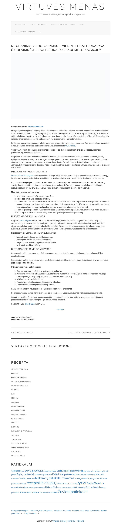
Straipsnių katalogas (20, 511)
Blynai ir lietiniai (19, 378)
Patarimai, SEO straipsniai (41, 511)
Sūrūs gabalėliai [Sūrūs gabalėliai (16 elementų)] (32, 487)
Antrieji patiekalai (38, 25)
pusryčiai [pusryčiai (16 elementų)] (23, 484)
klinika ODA (30, 304)
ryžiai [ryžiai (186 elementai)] (82, 483)
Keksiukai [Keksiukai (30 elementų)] (91, 474)
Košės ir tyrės (18, 410)
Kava (73, 25)
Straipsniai (30, 319)
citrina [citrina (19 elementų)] (54, 471)
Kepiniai (14, 398)
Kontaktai (71, 521)
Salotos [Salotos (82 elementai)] (99, 483)
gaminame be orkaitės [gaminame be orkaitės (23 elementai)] (92, 471)
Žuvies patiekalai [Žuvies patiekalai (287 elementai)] (72, 492)
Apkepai (14, 373)
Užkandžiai (20, 25)
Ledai (81, 25)
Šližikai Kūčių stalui (23, 332)
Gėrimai (14, 390)
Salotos (15, 427)
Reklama (80, 521)
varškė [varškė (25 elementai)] (74, 487)
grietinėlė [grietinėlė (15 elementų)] (105, 471)
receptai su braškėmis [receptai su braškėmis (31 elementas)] (67, 483)
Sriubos (15, 435)
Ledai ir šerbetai (19, 415)
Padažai (14, 423)
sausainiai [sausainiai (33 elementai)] (16, 487)
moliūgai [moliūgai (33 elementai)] (79, 478)
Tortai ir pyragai (59, 25)
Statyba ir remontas (62, 511)
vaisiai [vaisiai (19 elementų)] (64, 487)
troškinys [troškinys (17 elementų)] (42, 487)
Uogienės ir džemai (20, 448)
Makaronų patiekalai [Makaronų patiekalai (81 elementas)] (48, 478)
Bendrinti (60, 309)
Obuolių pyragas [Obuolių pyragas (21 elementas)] (89, 479)
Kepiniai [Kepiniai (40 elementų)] (100, 474)
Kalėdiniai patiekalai (25, 31)
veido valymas (26, 220)
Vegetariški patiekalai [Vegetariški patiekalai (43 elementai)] (89, 487)
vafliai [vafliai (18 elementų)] (59, 487)
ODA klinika (70, 146)
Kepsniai (15, 402)
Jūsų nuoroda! (30, 513)
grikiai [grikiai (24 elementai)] (13, 475)
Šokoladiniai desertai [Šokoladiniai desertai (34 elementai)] (29, 492)
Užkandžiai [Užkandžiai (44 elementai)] (51, 487)
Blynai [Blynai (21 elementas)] (21, 471)
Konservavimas (18, 406)
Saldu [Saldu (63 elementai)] (90, 483)
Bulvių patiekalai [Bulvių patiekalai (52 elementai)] (34, 470)
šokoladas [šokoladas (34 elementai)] (52, 492)
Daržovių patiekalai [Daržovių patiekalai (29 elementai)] (65, 471)
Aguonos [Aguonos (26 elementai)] (15, 471)
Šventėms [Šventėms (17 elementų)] (43, 493)
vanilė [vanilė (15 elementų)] (69, 487)
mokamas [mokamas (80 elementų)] (68, 478)
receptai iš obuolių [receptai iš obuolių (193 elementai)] (41, 483)
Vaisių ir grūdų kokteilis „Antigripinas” (88, 332)
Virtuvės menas (60, 7)
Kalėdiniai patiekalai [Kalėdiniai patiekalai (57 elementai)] (63, 474)
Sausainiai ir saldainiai (21, 431)
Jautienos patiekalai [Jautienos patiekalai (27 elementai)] (43, 474)
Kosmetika (94, 511)
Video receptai (18, 456)
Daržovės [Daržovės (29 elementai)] (78, 471)
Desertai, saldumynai (21, 382)
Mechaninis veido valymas (22, 175)
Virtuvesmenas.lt (35, 127)
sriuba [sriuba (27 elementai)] (24, 487)
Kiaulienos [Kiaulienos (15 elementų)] (14, 478)
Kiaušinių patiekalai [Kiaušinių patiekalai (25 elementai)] (26, 479)
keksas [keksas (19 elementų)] (83, 475)
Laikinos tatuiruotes (80, 511)
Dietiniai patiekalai (19, 386)
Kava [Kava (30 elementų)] (78, 474)
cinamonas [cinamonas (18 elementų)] (47, 471)
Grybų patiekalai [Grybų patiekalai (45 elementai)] (25, 474)
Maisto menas (17, 419)
